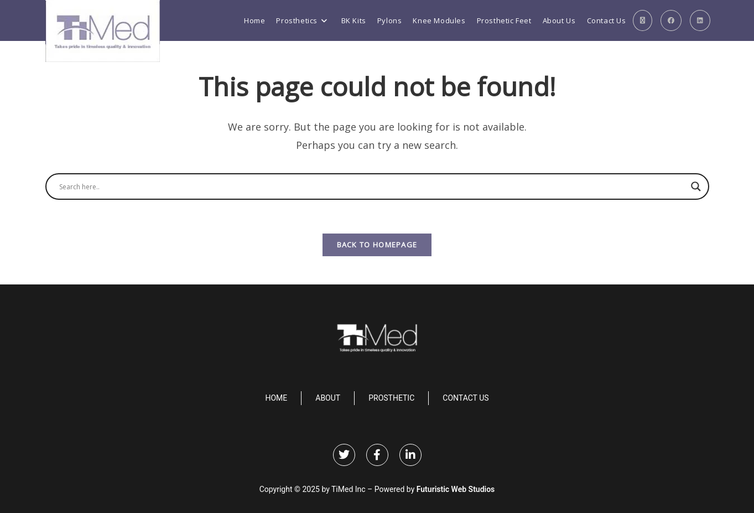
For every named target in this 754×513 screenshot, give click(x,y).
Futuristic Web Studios (456, 489)
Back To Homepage (377, 245)
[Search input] (372, 186)
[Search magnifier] (696, 186)
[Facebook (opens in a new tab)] (671, 20)
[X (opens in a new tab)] (642, 20)
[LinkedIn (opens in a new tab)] (700, 20)
